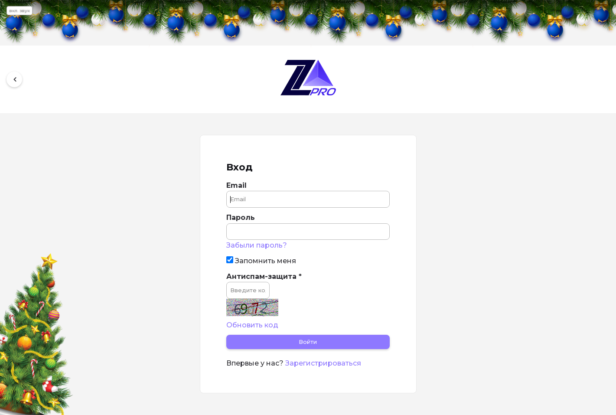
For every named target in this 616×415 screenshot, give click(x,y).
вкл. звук (19, 10)
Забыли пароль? (256, 245)
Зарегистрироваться (323, 363)
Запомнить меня (261, 260)
